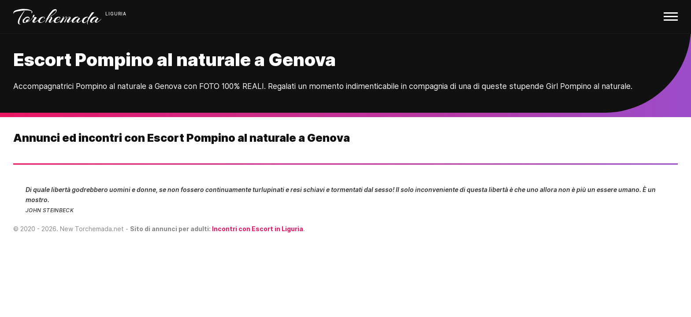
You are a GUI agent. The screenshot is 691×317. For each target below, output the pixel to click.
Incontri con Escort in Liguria (257, 228)
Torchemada (57, 17)
